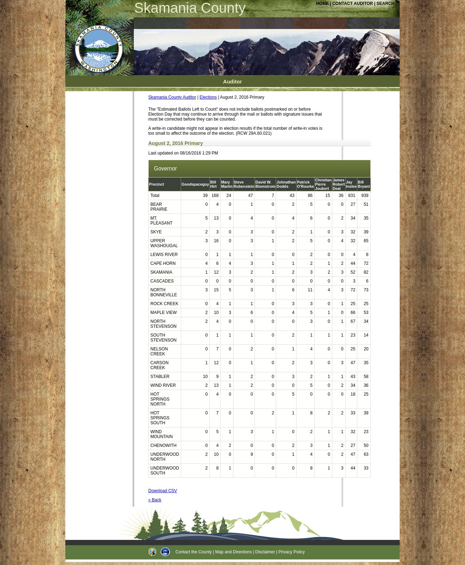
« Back (154, 499)
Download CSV (162, 490)
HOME (322, 3)
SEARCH (385, 3)
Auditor (232, 81)
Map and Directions (233, 551)
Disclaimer (265, 551)
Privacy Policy (292, 551)
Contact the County (193, 551)
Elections (208, 97)
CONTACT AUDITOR (353, 3)
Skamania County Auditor (172, 97)
